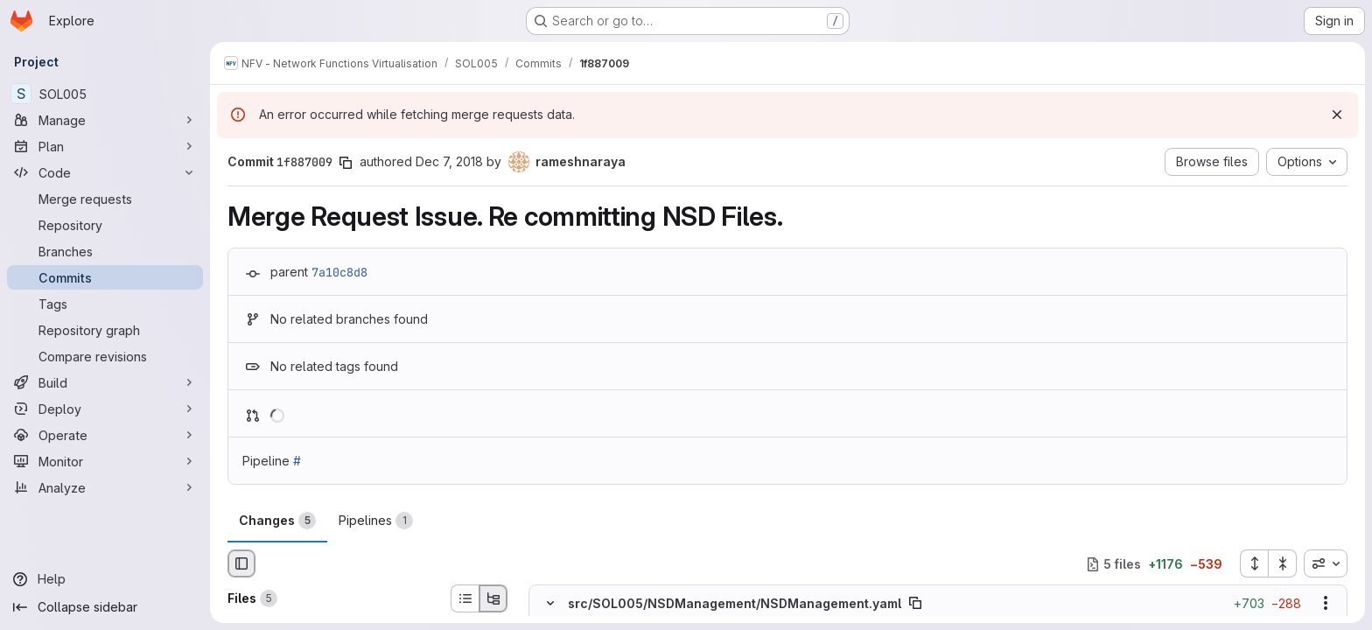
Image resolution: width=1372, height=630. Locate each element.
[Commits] (105, 277)
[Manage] (105, 120)
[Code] (105, 172)
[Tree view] (494, 598)
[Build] (105, 382)
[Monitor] (105, 461)
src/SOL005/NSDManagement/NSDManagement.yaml (734, 603)
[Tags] (105, 303)
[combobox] (1326, 564)
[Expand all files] (1254, 564)
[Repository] (105, 225)
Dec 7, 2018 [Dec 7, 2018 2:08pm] (449, 161)
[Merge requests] (105, 198)
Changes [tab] (277, 520)
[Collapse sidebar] (105, 607)
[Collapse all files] (1283, 564)
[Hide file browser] (242, 564)
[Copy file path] (915, 603)
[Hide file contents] (550, 603)
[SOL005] (105, 93)
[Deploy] (105, 408)
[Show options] (1325, 603)
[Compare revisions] (105, 356)
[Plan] (105, 146)
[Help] (105, 579)
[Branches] (105, 251)
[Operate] (105, 435)
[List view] (465, 598)
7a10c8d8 (340, 272)
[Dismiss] (1337, 114)
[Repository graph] (105, 330)
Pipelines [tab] (376, 520)
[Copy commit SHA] (345, 162)
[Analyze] (105, 487)
